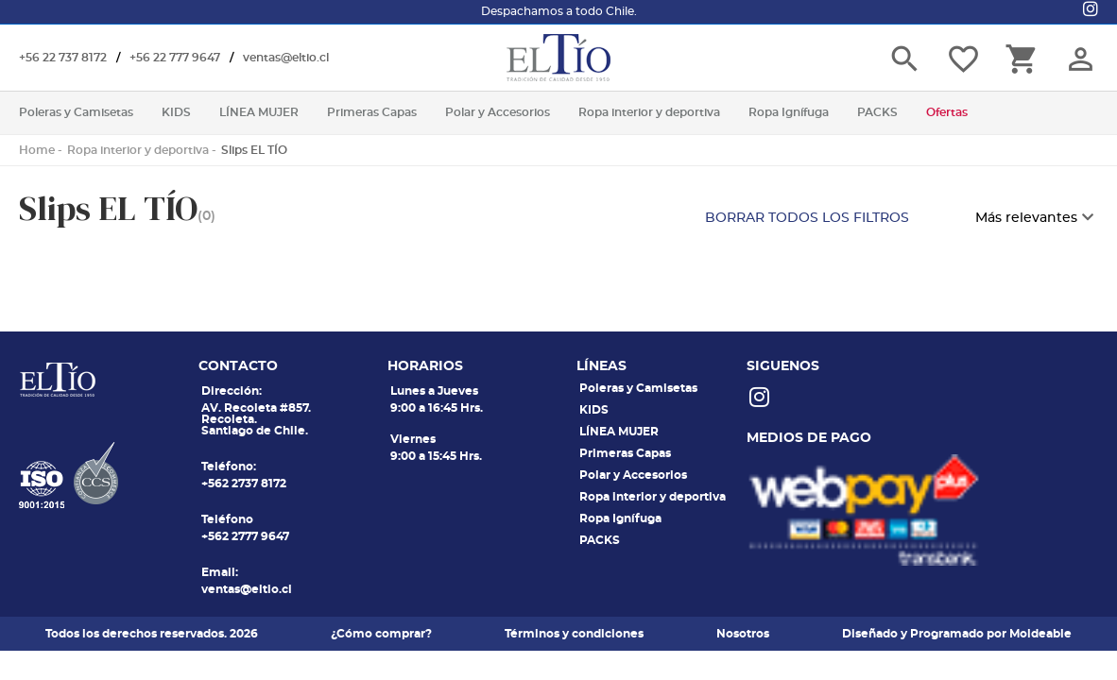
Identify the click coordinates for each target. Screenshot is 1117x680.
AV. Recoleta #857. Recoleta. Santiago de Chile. (256, 419)
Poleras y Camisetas (638, 388)
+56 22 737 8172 (63, 57)
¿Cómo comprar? (381, 633)
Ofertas (947, 112)
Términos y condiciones (574, 633)
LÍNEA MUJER (619, 431)
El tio (558, 57)
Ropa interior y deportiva (138, 150)
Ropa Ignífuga (620, 518)
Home (37, 150)
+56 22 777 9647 (174, 57)
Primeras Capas (625, 453)
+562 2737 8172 (243, 483)
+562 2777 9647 (245, 536)
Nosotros (742, 633)
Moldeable (1040, 633)
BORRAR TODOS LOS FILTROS (807, 218)
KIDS (594, 410)
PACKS (599, 540)
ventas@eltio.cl (286, 57)
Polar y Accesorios (633, 475)
